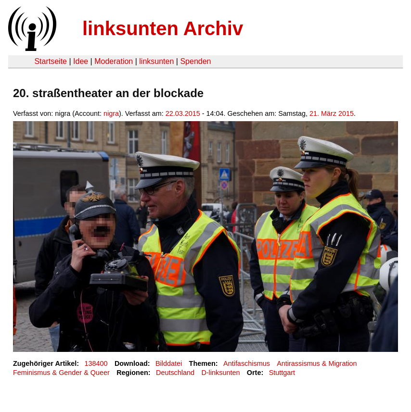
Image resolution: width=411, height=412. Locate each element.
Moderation (113, 61)
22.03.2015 (183, 113)
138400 (96, 363)
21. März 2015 (331, 113)
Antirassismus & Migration (317, 363)
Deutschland (175, 372)
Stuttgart (282, 372)
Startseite (50, 61)
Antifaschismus (246, 363)
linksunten (156, 61)
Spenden (195, 61)
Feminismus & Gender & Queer (61, 372)
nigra (111, 113)
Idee (80, 61)
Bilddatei (168, 363)
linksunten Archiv (162, 28)
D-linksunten (220, 372)
